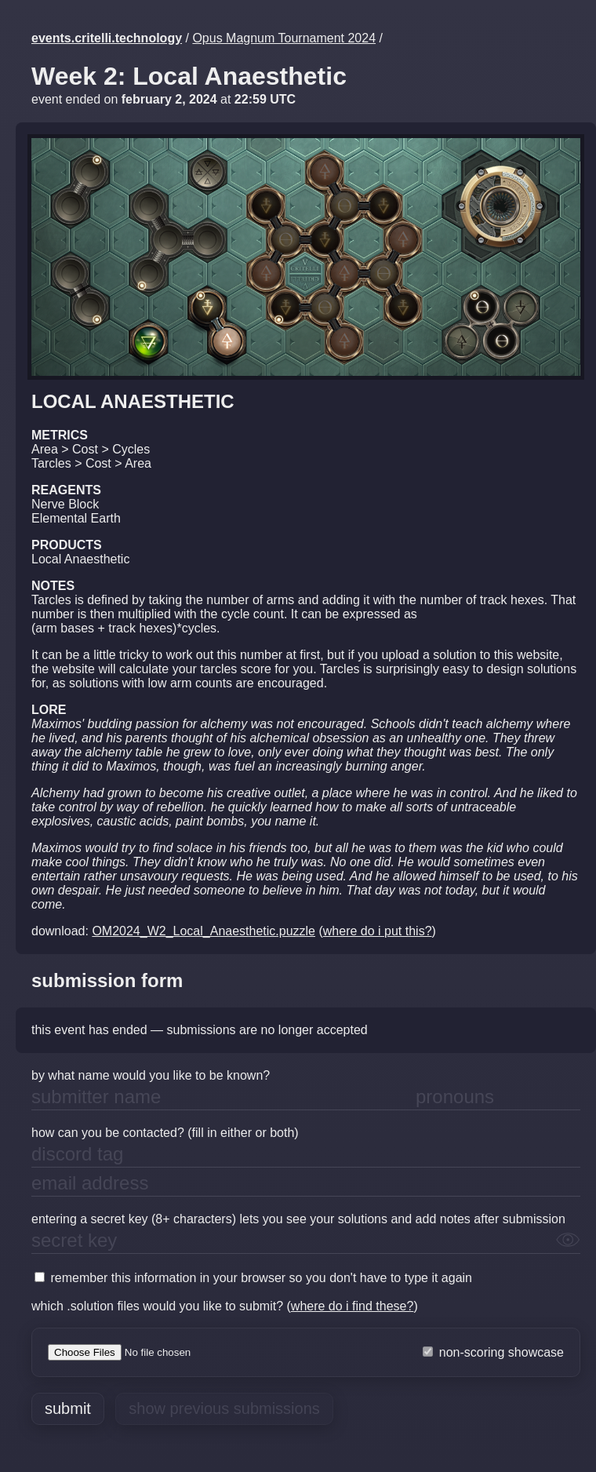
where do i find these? (352, 1306)
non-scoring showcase (493, 1352)
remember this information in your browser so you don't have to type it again (253, 1277)
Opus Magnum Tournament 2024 (284, 38)
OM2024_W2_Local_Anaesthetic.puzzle (203, 931)
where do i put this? (377, 931)
